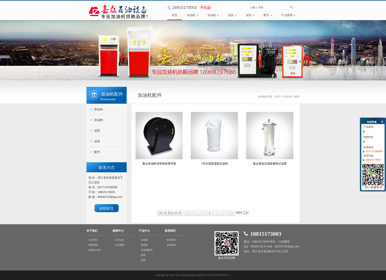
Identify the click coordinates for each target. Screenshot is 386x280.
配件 (268, 15)
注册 (252, 7)
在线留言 (106, 209)
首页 (174, 15)
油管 (250, 15)
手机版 (205, 8)
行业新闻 (288, 15)
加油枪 (213, 15)
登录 (261, 7)
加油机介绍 (94, 250)
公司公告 (119, 240)
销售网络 (93, 245)
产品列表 (287, 96)
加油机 (192, 15)
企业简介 (93, 240)
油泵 (232, 15)
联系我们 (172, 240)
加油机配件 (147, 250)
